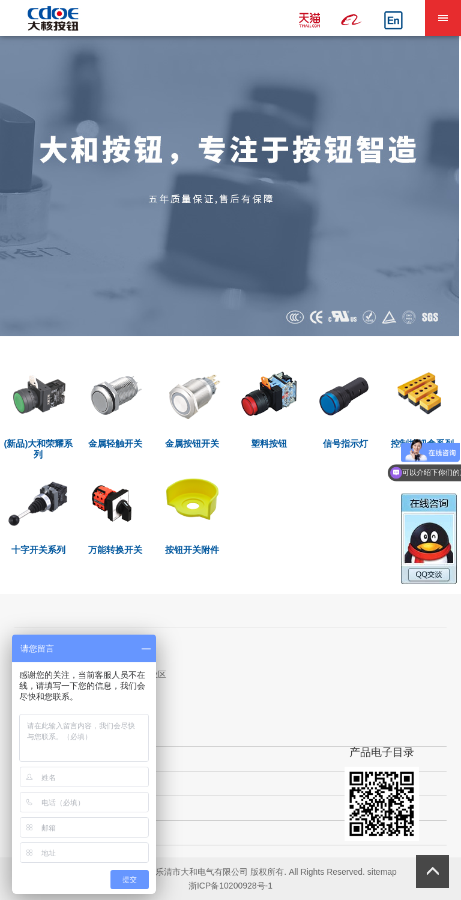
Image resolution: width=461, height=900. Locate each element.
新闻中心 (42, 832)
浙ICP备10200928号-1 (230, 885)
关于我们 (42, 759)
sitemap (382, 872)
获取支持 (42, 808)
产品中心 (42, 783)
